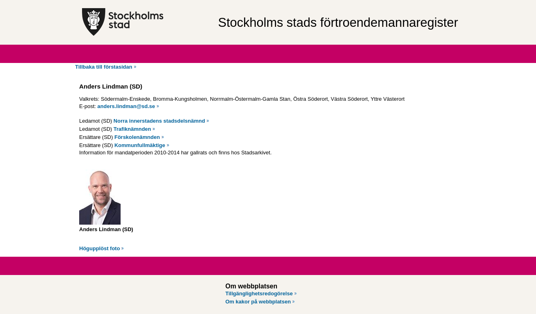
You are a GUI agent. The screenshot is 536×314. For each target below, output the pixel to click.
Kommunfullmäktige (140, 145)
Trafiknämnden (132, 129)
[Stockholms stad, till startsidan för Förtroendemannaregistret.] (146, 22)
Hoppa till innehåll (28, 3)
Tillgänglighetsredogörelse (259, 293)
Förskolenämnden (137, 137)
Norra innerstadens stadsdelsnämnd (159, 121)
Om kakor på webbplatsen (258, 302)
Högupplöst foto (99, 248)
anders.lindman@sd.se (126, 106)
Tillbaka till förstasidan (103, 67)
